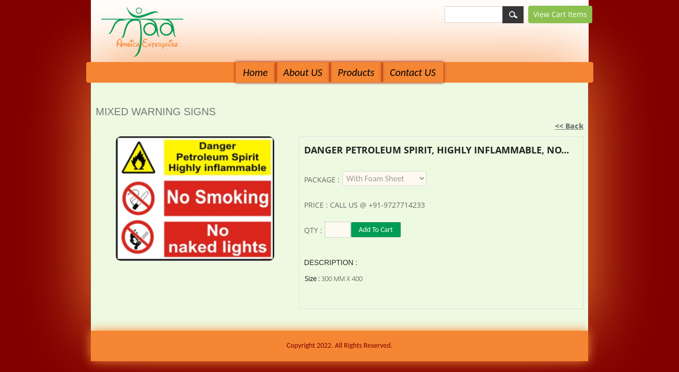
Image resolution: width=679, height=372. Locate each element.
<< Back (569, 126)
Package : (322, 179)
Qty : (313, 230)
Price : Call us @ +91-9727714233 (364, 205)
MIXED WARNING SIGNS (156, 111)
